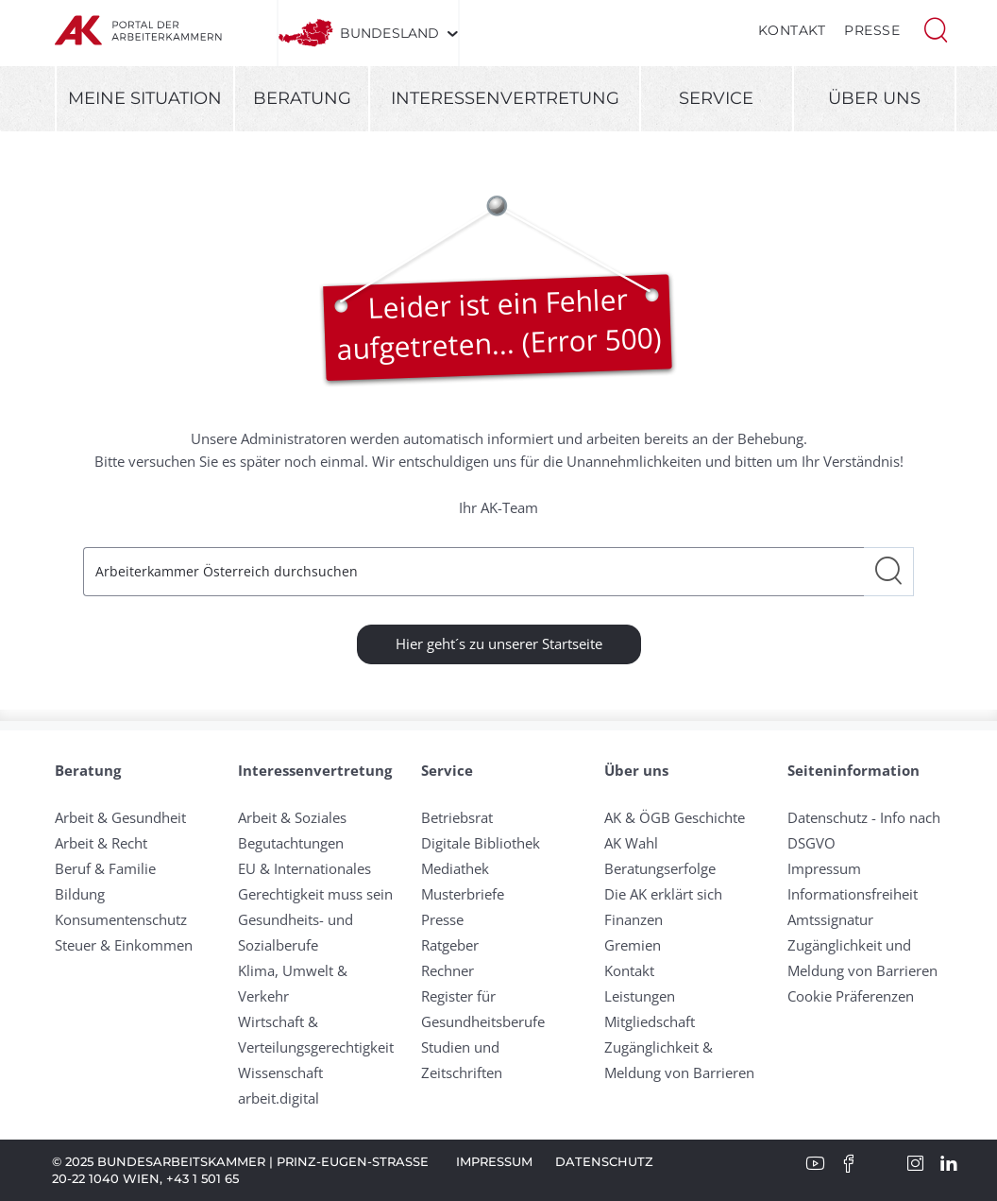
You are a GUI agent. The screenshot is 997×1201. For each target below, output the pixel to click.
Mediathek (455, 868)
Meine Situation (145, 98)
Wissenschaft (280, 1072)
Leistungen (639, 996)
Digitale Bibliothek (480, 842)
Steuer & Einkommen (124, 944)
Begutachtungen (291, 842)
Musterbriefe (462, 893)
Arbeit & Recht (101, 842)
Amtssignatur (830, 919)
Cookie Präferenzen (850, 996)
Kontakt (792, 30)
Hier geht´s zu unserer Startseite (499, 643)
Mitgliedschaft (649, 1021)
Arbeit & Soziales (292, 817)
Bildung (80, 893)
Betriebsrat (457, 817)
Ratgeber (450, 944)
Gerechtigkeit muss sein (315, 893)
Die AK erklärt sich (663, 893)
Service (716, 98)
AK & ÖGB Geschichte (674, 817)
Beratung (302, 98)
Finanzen (633, 919)
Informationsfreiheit (852, 893)
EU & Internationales (304, 868)
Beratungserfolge (660, 868)
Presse (872, 30)
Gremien (632, 944)
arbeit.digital (278, 1098)
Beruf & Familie (105, 868)
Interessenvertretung (505, 98)
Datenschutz (604, 1161)
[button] (935, 28)
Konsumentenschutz (121, 919)
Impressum (824, 868)
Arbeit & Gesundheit (120, 817)
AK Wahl (631, 842)
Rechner (447, 970)
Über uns (874, 98)
